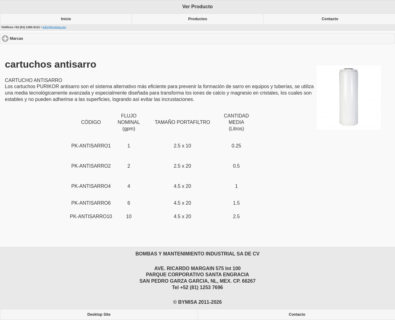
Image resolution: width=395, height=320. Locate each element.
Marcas (39, 38)
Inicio (66, 19)
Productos (197, 19)
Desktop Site (98, 314)
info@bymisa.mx (54, 27)
